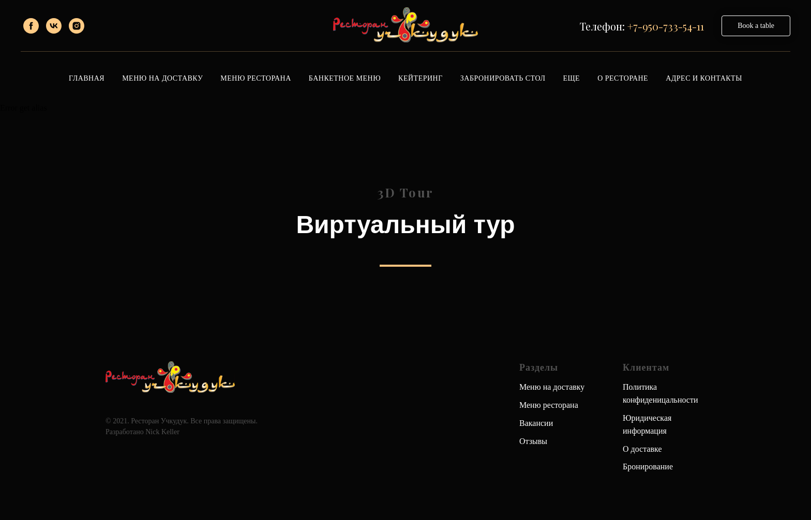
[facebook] (31, 26)
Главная (86, 78)
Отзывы (533, 441)
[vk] (54, 26)
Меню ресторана (255, 78)
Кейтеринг (420, 78)
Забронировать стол (503, 78)
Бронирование (648, 466)
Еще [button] (571, 78)
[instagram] (76, 26)
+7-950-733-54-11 (665, 26)
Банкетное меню (345, 78)
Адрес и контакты (704, 78)
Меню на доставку (551, 387)
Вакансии (536, 423)
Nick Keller (162, 432)
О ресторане (622, 78)
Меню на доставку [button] (162, 78)
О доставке (642, 449)
